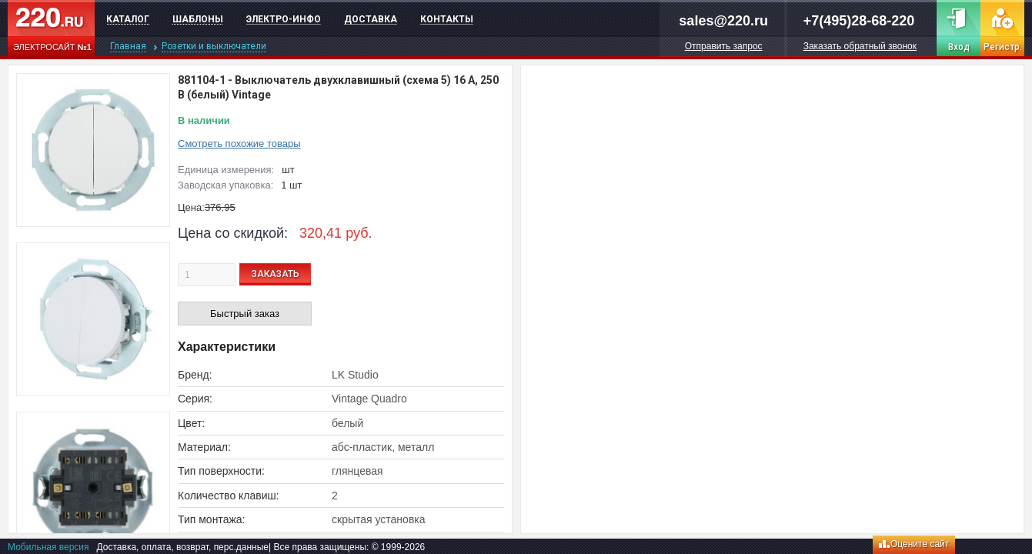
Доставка (370, 19)
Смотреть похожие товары (239, 143)
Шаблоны (197, 19)
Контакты (446, 19)
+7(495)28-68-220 (859, 20)
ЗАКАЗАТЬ (275, 274)
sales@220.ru (723, 20)
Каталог (127, 19)
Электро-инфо (283, 19)
